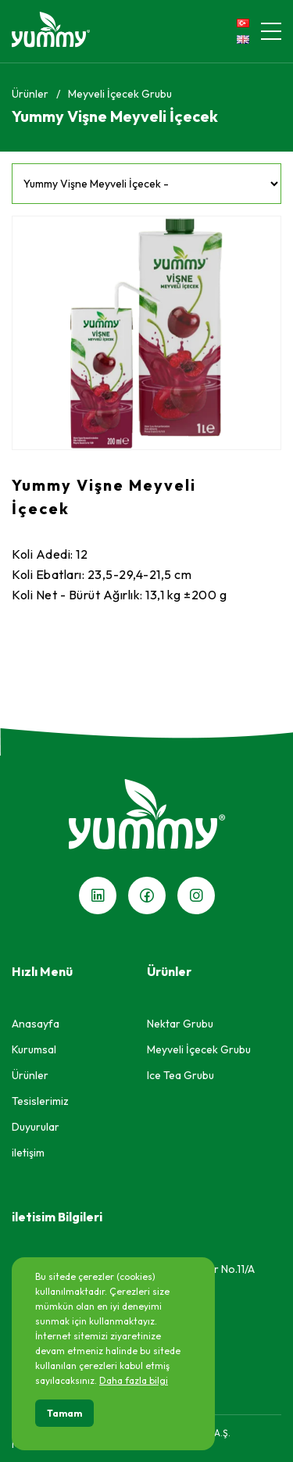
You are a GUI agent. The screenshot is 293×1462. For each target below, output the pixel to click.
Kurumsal (34, 1049)
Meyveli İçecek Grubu (120, 94)
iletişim (28, 1153)
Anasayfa (35, 1024)
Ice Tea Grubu (180, 1075)
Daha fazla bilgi (133, 1380)
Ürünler (30, 94)
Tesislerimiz (40, 1101)
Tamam (64, 1413)
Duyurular (35, 1127)
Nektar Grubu (180, 1024)
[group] (146, 332)
